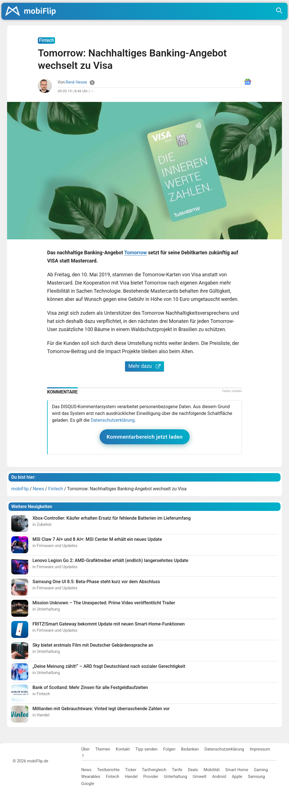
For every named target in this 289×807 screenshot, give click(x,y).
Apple (237, 776)
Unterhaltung (175, 776)
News (86, 769)
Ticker (130, 769)
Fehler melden (232, 391)
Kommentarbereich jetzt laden (145, 437)
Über (85, 749)
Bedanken (190, 749)
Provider (150, 776)
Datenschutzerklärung (113, 420)
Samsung (256, 776)
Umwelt (200, 776)
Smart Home (236, 769)
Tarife (177, 769)
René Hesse (76, 82)
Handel (131, 776)
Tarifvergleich (154, 769)
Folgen (169, 749)
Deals (193, 769)
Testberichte (108, 769)
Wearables (90, 776)
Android (219, 776)
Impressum (260, 749)
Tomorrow (135, 252)
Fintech (112, 776)
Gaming (261, 769)
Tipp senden (146, 749)
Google (87, 783)
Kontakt (123, 749)
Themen (102, 749)
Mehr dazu (144, 366)
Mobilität (212, 769)
